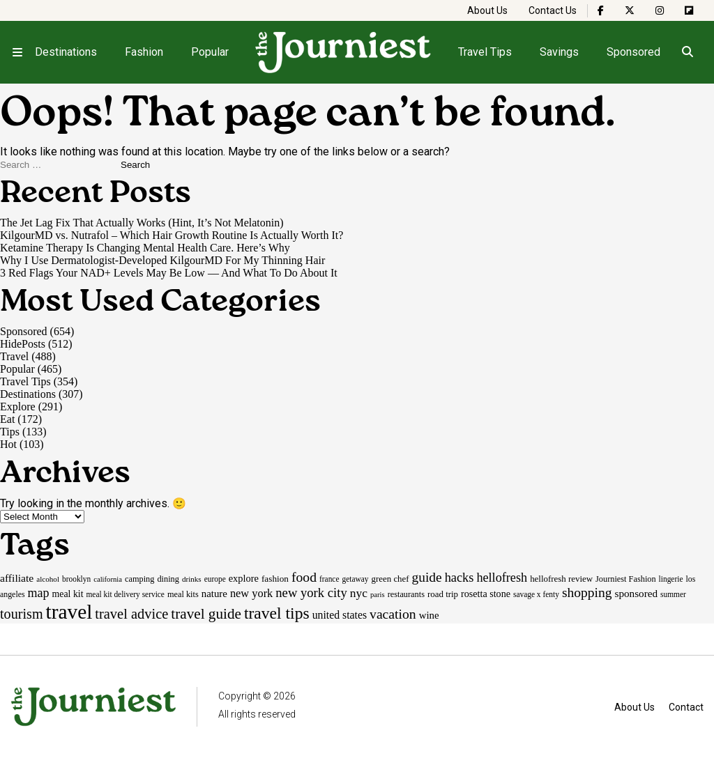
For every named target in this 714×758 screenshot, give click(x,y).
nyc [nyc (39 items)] (358, 593)
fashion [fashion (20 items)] (275, 578)
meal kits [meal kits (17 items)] (183, 594)
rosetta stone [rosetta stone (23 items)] (485, 593)
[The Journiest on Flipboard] (689, 10)
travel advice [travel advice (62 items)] (131, 613)
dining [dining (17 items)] (167, 579)
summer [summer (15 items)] (673, 594)
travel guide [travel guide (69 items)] (206, 613)
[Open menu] (17, 52)
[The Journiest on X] (629, 10)
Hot (8, 444)
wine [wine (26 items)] (429, 615)
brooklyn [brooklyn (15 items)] (76, 579)
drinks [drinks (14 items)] (192, 579)
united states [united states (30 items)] (339, 615)
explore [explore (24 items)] (244, 578)
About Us (487, 10)
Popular (210, 52)
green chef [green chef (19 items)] (390, 578)
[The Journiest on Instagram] (659, 10)
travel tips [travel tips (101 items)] (277, 613)
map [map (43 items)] (39, 593)
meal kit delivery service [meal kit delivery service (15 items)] (125, 594)
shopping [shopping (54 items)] (587, 592)
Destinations (66, 52)
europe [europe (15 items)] (215, 579)
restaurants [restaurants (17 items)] (406, 594)
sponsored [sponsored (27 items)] (636, 593)
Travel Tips (485, 52)
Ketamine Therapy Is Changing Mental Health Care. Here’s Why (145, 248)
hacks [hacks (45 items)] (459, 578)
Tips (10, 432)
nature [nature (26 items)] (214, 593)
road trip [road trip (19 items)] (442, 594)
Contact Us (553, 10)
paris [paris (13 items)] (377, 594)
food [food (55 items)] (304, 577)
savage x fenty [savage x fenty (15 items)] (536, 594)
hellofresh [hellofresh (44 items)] (501, 578)
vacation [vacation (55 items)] (393, 613)
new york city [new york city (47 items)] (311, 592)
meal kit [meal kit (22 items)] (68, 594)
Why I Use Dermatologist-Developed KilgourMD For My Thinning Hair (162, 260)
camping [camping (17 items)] (139, 579)
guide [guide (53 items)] (427, 577)
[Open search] (687, 52)
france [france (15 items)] (329, 579)
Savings (559, 52)
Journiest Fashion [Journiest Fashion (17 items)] (625, 579)
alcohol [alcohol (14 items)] (47, 579)
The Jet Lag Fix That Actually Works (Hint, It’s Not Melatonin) (142, 223)
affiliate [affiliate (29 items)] (16, 578)
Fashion (144, 52)
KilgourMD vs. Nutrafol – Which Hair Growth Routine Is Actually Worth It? (171, 235)
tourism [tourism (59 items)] (21, 613)
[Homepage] (343, 52)
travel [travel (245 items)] (69, 612)
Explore (18, 406)
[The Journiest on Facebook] (600, 10)
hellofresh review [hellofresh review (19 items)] (561, 578)
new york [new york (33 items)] (251, 593)
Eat (7, 419)
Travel (14, 356)
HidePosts (22, 344)
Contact (686, 707)
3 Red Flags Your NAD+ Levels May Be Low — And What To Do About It (168, 273)
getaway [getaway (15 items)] (355, 579)
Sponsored (633, 52)
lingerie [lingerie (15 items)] (671, 579)
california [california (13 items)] (107, 579)
